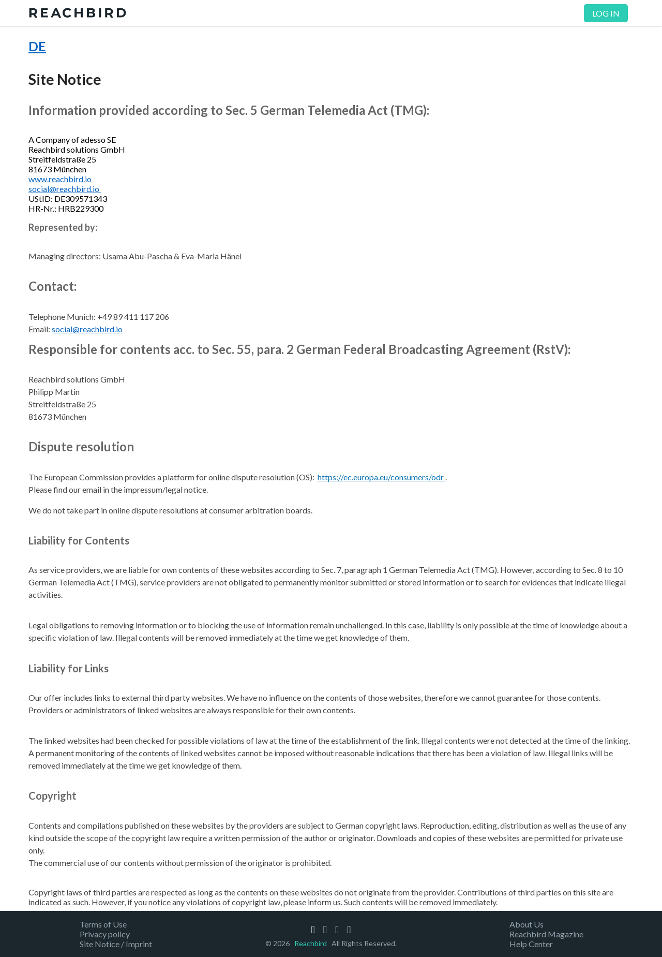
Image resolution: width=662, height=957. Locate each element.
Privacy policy (105, 934)
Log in (606, 13)
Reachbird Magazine (546, 934)
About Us (526, 924)
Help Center (531, 944)
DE (37, 46)
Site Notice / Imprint (116, 944)
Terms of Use (103, 924)
